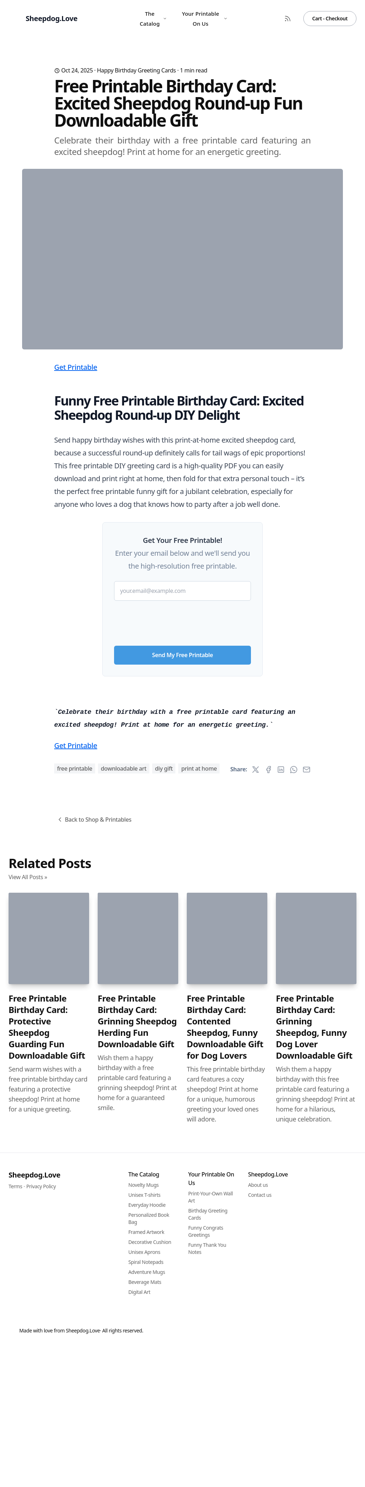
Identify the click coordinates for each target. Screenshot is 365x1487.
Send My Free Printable (182, 796)
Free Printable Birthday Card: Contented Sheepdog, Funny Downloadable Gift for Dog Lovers (225, 1424)
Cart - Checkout (330, 18)
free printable (74, 1166)
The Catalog (153, 18)
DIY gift (164, 1166)
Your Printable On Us (205, 18)
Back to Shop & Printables (94, 1217)
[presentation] (182, 761)
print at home (199, 1166)
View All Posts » (28, 1275)
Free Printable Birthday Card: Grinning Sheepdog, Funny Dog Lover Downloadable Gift (314, 1424)
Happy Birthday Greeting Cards (136, 70)
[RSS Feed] (288, 18)
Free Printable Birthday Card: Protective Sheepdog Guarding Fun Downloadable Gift (47, 1424)
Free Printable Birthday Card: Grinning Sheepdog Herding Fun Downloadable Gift (137, 1418)
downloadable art (123, 1166)
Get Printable (75, 508)
